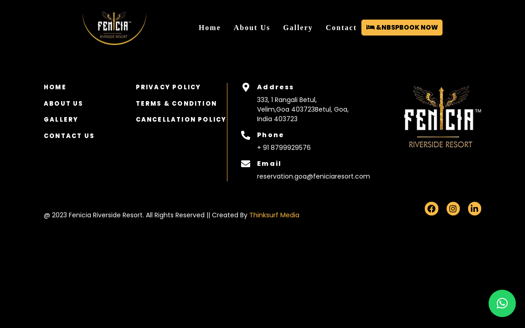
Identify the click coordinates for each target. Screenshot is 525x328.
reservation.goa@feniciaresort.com (311, 176)
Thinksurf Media (274, 215)
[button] (502, 303)
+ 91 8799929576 (284, 147)
